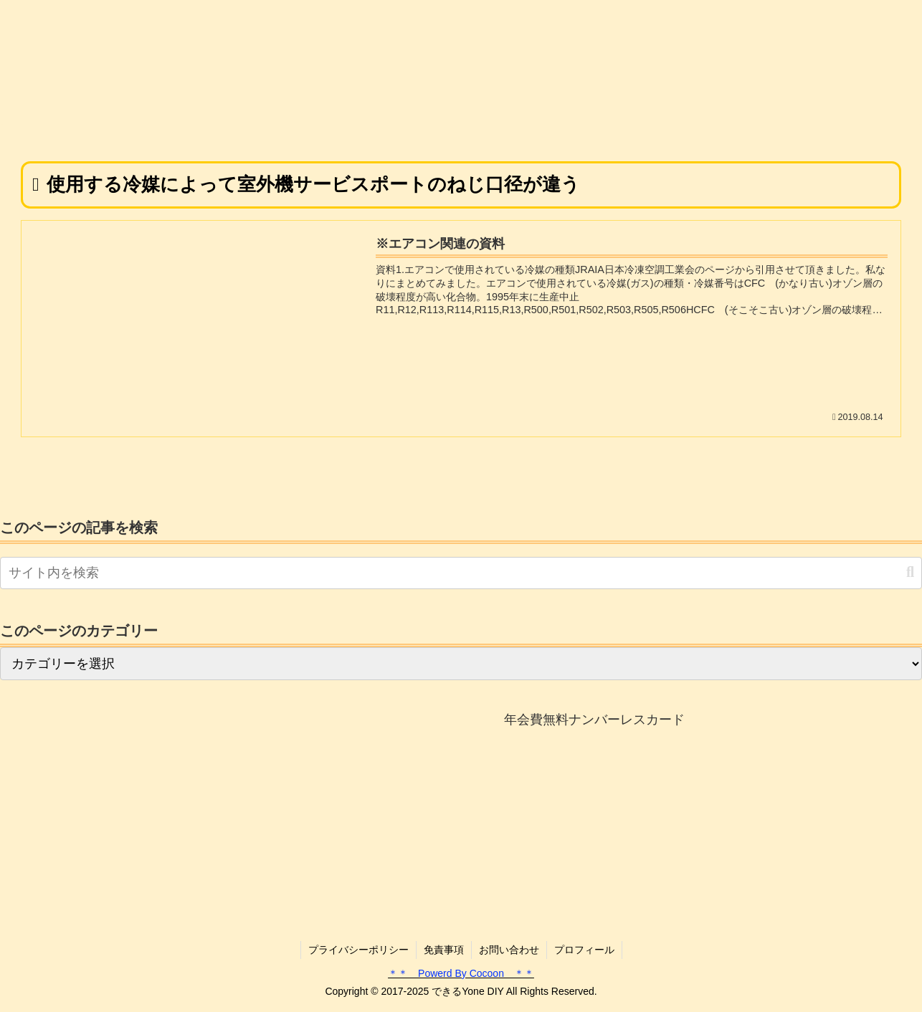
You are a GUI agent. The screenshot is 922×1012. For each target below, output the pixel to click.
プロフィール (584, 949)
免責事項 (444, 949)
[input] (461, 573)
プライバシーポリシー (358, 949)
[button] (910, 572)
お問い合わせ (509, 949)
